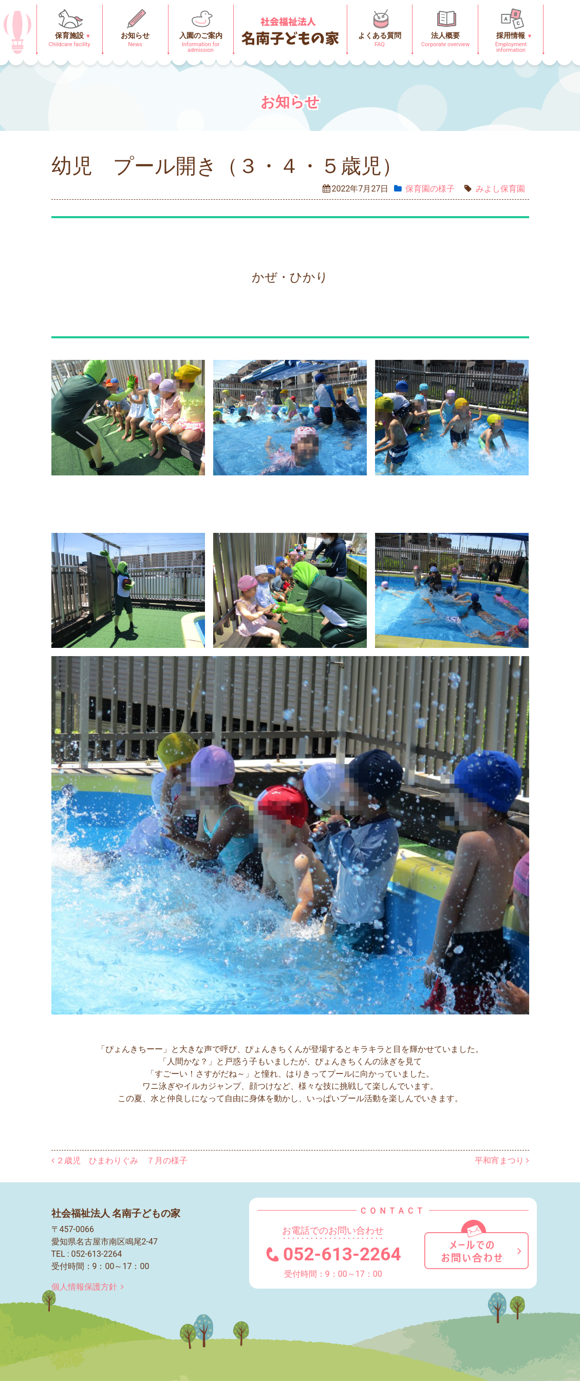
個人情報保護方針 (89, 1287)
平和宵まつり (502, 1160)
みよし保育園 (500, 189)
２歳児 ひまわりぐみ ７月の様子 (119, 1160)
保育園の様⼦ (430, 189)
